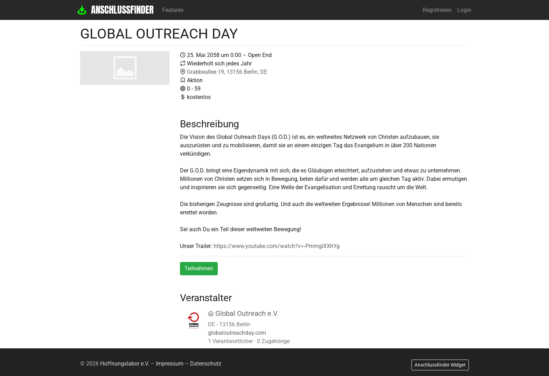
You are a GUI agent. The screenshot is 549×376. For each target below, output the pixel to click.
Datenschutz (205, 363)
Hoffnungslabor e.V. (124, 363)
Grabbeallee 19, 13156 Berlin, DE (227, 72)
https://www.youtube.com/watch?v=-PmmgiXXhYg (277, 246)
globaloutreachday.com (237, 332)
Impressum (169, 363)
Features (172, 10)
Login (464, 10)
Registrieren (437, 10)
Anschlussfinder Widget (440, 365)
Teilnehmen (199, 268)
